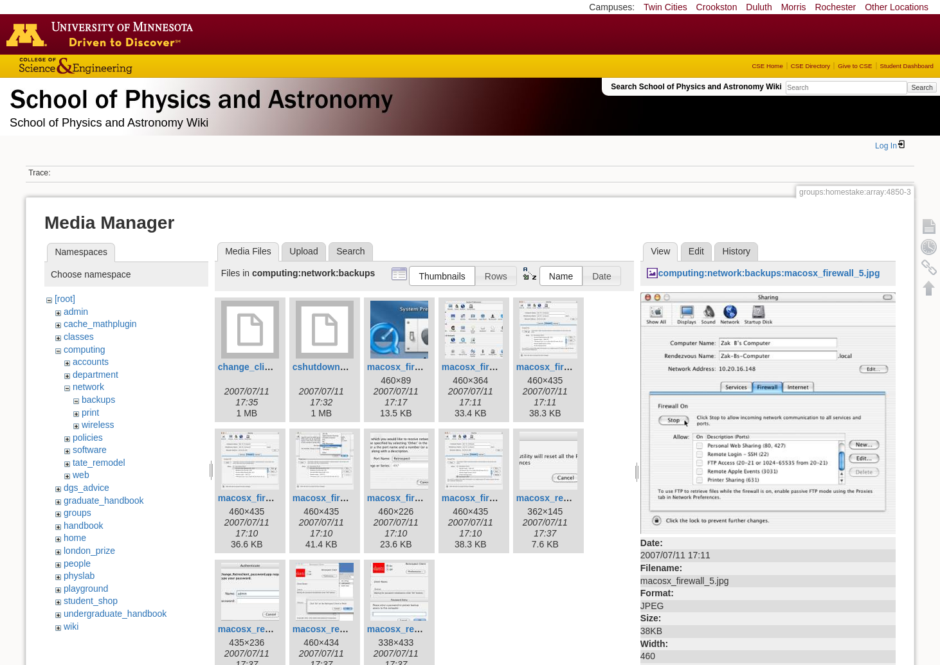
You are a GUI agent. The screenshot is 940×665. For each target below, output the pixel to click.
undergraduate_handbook (115, 613)
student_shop (91, 601)
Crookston (716, 7)
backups (98, 400)
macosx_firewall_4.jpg (490, 367)
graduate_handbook (104, 500)
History (737, 251)
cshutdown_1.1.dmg (336, 367)
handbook (84, 525)
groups (77, 513)
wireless (98, 425)
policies (88, 437)
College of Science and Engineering (115, 66)
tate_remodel (99, 462)
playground (86, 588)
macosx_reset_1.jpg (559, 498)
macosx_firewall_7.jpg (340, 498)
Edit (696, 251)
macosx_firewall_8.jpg (415, 498)
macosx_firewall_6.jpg (266, 498)
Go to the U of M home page (103, 34)
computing (84, 349)
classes (79, 337)
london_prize (89, 550)
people (77, 563)
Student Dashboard (907, 65)
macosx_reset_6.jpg (336, 629)
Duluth (759, 7)
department (95, 374)
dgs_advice (86, 488)
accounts (91, 362)
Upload (303, 251)
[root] (65, 299)
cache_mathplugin (100, 324)
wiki (71, 626)
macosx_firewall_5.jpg (564, 367)
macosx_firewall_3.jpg (415, 367)
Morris (793, 7)
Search (921, 87)
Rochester (835, 7)
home (75, 538)
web (81, 475)
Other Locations (896, 7)
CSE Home (767, 65)
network (88, 387)
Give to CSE (855, 65)
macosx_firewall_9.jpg (490, 498)
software (90, 450)
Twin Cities (665, 7)
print (90, 412)
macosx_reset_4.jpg (261, 629)
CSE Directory (810, 65)
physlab (79, 576)
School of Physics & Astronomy (199, 96)
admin (76, 311)
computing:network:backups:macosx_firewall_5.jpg (769, 273)
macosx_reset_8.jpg (410, 629)
